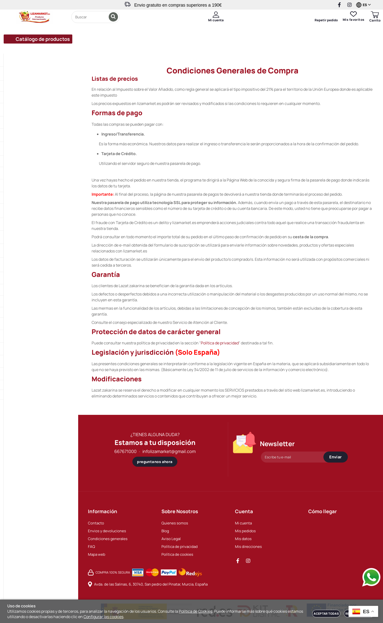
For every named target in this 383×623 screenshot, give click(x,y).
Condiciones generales (108, 538)
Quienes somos (174, 523)
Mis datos (243, 538)
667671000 (125, 451)
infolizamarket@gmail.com (169, 451)
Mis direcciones (248, 546)
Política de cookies (177, 554)
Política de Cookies (195, 611)
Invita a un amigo (236, 47)
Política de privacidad (220, 343)
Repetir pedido (318, 25)
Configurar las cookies (103, 616)
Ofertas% (122, 47)
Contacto (316, 47)
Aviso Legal (171, 538)
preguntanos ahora (155, 461)
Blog (165, 530)
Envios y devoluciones (107, 530)
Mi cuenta (243, 523)
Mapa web (96, 554)
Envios (148, 47)
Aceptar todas (326, 614)
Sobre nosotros (280, 47)
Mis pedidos (245, 530)
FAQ (91, 546)
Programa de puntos (186, 47)
